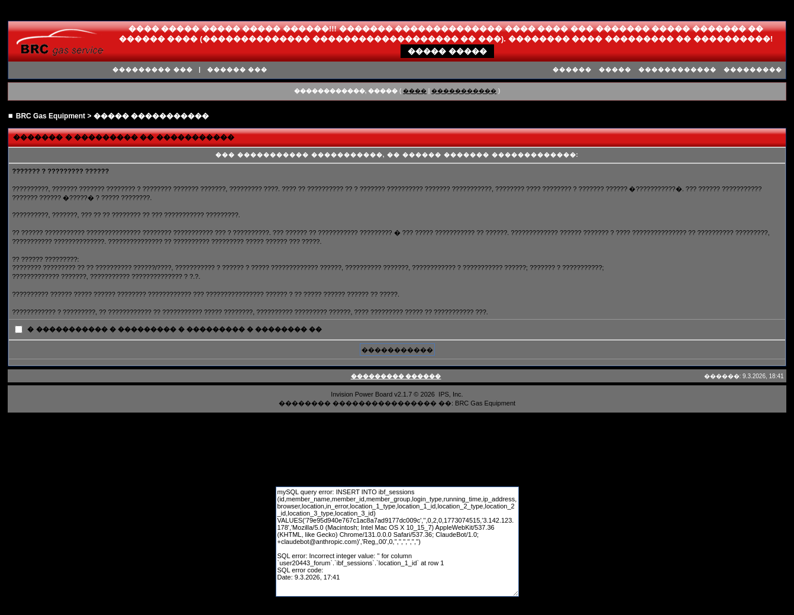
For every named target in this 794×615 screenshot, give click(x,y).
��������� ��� (152, 69)
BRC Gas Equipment (50, 116)
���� (415, 91)
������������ (677, 69)
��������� (753, 69)
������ (572, 69)
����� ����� (447, 51)
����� (615, 69)
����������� (463, 91)
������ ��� (237, 69)
